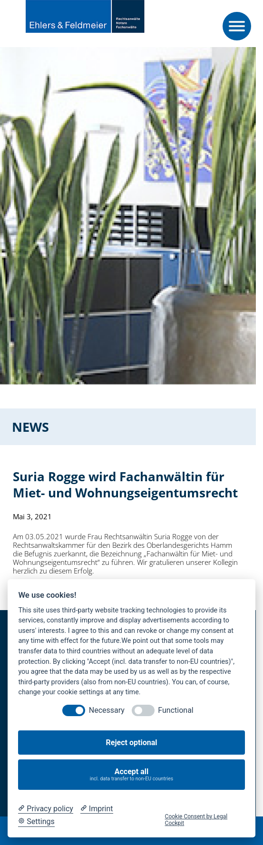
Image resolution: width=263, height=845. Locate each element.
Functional (175, 710)
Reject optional (131, 742)
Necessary (107, 710)
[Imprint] (96, 809)
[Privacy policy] (45, 809)
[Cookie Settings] (36, 821)
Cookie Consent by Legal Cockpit (196, 819)
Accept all (131, 774)
